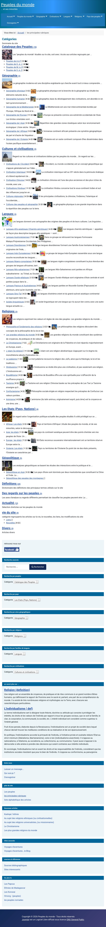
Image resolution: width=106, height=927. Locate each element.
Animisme (10, 399)
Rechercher (37, 567)
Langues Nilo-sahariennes (17, 269)
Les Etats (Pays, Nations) (20, 409)
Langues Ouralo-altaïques (17, 277)
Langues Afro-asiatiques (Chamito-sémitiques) (27, 229)
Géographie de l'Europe (16, 115)
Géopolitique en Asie (15, 472)
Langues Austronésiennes (17, 237)
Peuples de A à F (13, 61)
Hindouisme (11, 367)
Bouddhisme (11, 375)
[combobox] (16, 567)
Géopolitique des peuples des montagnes (25, 478)
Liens (8, 520)
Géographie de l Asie (15, 123)
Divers (7, 528)
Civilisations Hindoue (15, 188)
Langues (9, 214)
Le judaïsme (11, 359)
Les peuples (9, 792)
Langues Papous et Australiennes (21, 285)
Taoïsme (10, 383)
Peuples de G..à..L (14, 64)
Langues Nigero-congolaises (19, 261)
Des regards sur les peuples (22, 493)
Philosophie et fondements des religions (24, 326)
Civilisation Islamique (15, 172)
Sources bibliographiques (15, 865)
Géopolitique (12, 458)
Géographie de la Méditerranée (20, 107)
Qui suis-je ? (9, 773)
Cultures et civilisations (19, 149)
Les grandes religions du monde (20, 335)
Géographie (11, 75)
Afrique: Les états (14, 424)
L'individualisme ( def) (18, 708)
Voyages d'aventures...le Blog (17, 851)
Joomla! (25, 919)
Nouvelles (10, 523)
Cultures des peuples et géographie (22, 204)
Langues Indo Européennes (18, 253)
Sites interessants (12, 869)
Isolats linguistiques (15, 302)
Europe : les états (13, 440)
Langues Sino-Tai (13, 294)
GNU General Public (75, 919)
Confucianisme (13, 391)
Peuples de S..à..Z (14, 70)
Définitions (11, 483)
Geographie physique (15, 91)
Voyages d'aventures (13, 847)
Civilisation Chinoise (15, 180)
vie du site (10, 512)
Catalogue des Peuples (19, 46)
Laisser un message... (14, 769)
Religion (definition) (17, 690)
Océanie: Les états (14, 448)
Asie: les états (12, 432)
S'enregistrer (9, 777)
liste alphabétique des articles (17, 800)
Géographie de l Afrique (16, 131)
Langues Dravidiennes (16, 245)
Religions (9, 311)
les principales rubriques (15, 796)
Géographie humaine (15, 99)
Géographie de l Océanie (17, 139)
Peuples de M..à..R (14, 67)
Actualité (10, 503)
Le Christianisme (14, 343)
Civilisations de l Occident (17, 164)
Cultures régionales (14, 196)
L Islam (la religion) (14, 351)
